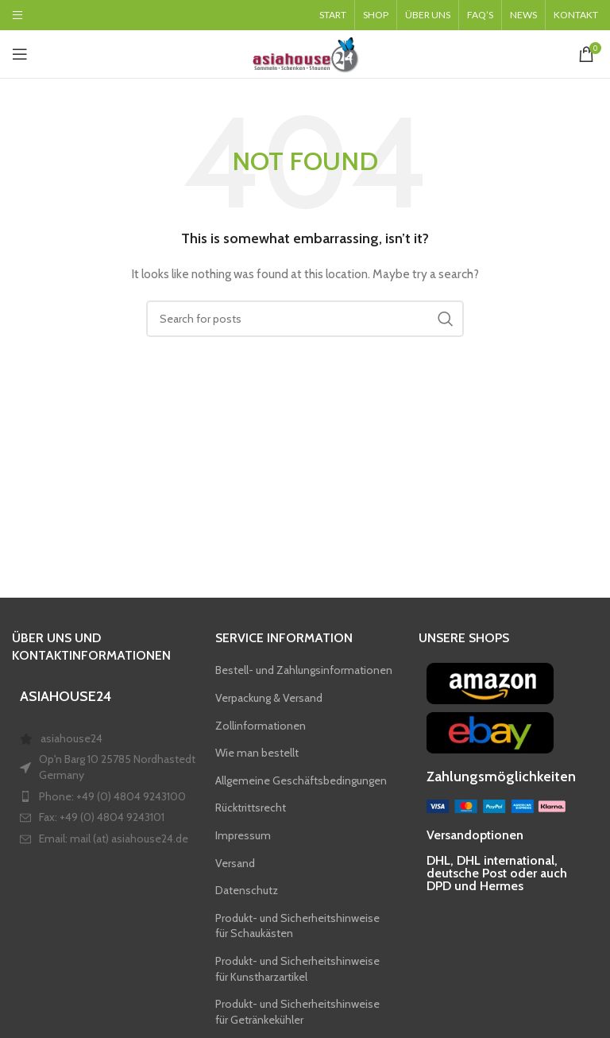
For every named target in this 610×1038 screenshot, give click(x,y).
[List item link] (111, 839)
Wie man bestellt (257, 753)
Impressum (243, 835)
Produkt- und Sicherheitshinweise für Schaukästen (297, 926)
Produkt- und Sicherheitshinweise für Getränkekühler (297, 1012)
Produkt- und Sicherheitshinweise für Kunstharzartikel (297, 969)
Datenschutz (246, 890)
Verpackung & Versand (268, 698)
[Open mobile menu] (20, 54)
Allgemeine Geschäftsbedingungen (301, 780)
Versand (235, 863)
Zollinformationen (260, 725)
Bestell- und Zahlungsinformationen (303, 670)
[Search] (305, 318)
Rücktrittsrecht (250, 807)
